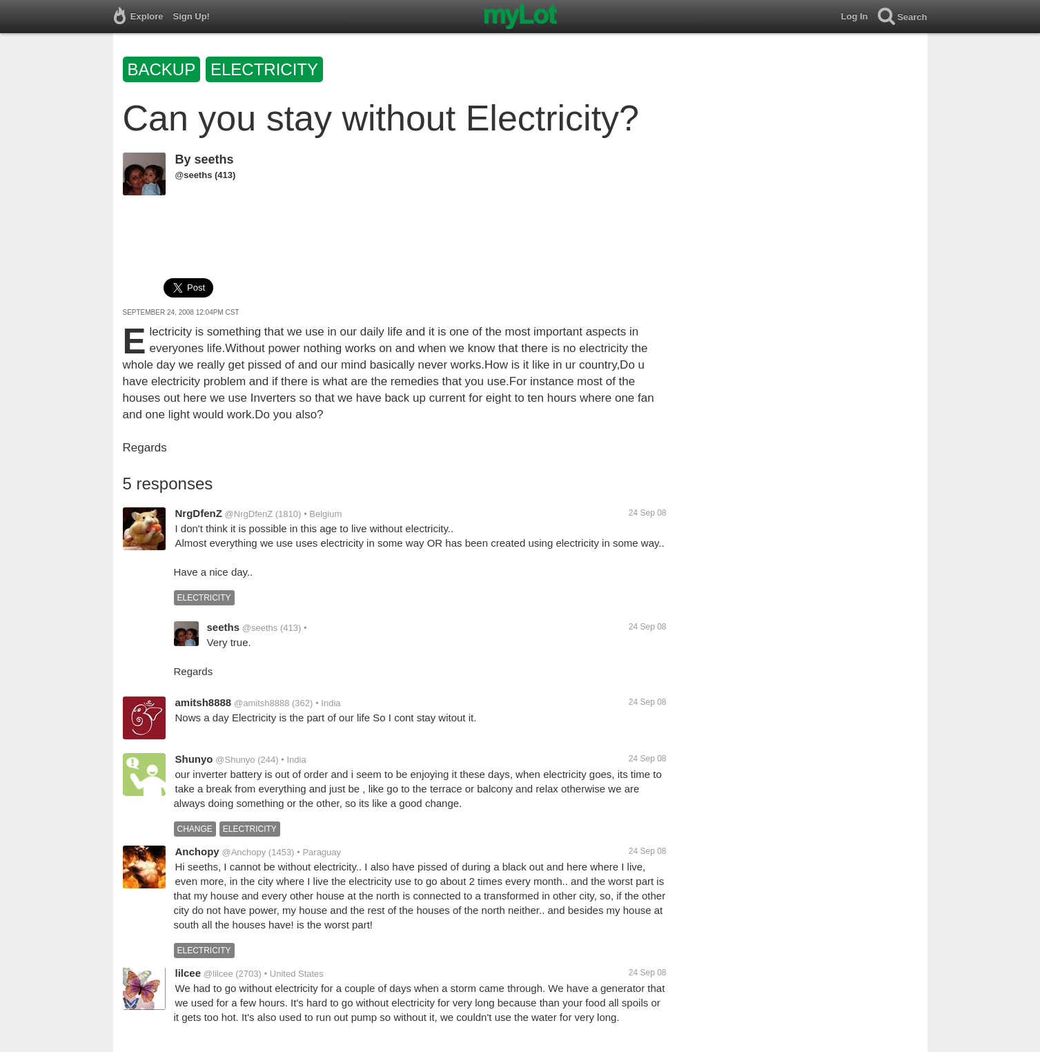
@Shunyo (235, 759)
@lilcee (218, 973)
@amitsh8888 (261, 703)
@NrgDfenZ (249, 514)
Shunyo (194, 759)
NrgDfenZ (198, 513)
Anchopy (197, 851)
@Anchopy (244, 852)
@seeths (194, 175)
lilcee (188, 973)
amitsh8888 (203, 702)
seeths (214, 159)
